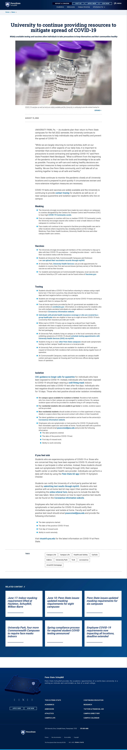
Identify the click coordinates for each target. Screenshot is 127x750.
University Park (62, 560)
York (73, 560)
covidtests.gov (58, 307)
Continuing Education (93, 700)
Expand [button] (97, 110)
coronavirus (83, 560)
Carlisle (95, 555)
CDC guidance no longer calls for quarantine (55, 377)
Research (88, 705)
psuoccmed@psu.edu (74, 513)
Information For (98, 7)
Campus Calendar (91, 718)
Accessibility (67, 737)
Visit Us (78, 3)
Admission (49, 709)
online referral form (58, 492)
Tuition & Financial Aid (94, 709)
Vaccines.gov (90, 274)
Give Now (105, 3)
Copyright (76, 737)
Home (7, 12)
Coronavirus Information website (61, 312)
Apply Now (92, 3)
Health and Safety (81, 555)
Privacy (46, 737)
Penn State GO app (70, 474)
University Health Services (63, 264)
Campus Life (51, 555)
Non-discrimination (56, 737)
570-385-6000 (84, 728)
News (13, 12)
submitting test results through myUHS (61, 486)
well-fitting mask (76, 383)
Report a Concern (62, 3)
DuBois (49, 560)
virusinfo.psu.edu (47, 538)
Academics (60, 7)
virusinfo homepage (54, 565)
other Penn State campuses (70, 342)
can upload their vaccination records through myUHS (63, 260)
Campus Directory (84, 7)
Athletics (49, 713)
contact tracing (62, 193)
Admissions (71, 7)
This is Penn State (53, 700)
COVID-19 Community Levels (59, 215)
